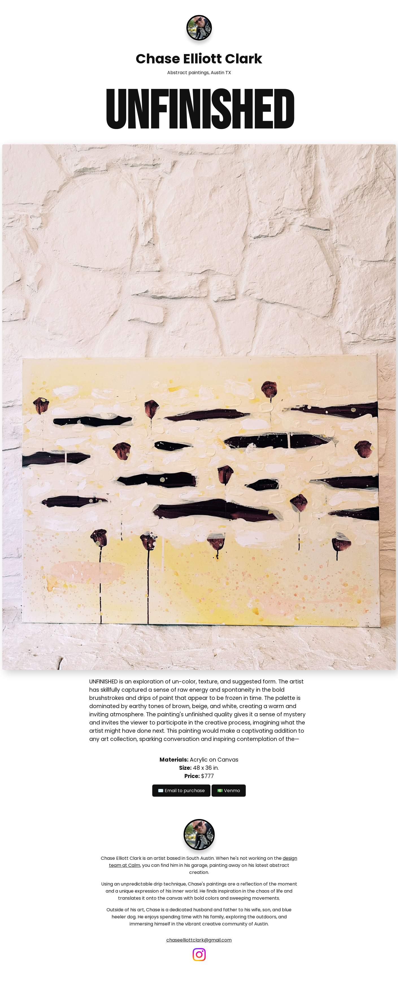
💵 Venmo (228, 790)
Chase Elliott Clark (199, 58)
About (212, 6)
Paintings (189, 6)
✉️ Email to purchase (181, 790)
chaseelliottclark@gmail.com (199, 940)
